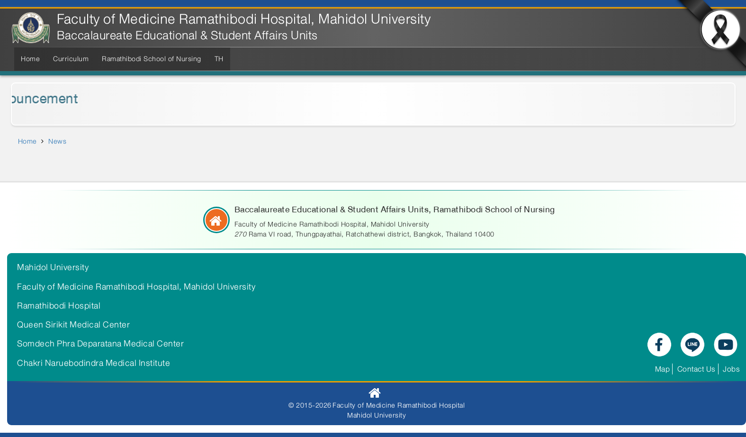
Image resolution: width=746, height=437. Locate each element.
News (57, 141)
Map (662, 369)
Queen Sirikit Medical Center (73, 324)
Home (27, 141)
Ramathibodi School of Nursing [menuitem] (151, 59)
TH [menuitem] (219, 59)
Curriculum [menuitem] (71, 59)
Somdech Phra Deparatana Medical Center (100, 343)
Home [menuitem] (30, 59)
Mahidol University (53, 267)
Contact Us (696, 369)
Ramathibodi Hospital (58, 305)
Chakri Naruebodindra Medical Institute (93, 363)
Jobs (731, 369)
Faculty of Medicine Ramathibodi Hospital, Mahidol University (244, 19)
